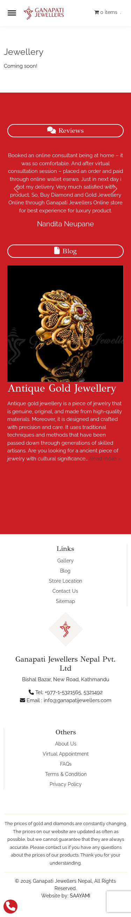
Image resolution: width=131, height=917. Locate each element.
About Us (66, 744)
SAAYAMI (80, 895)
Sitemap (65, 601)
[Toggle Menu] (12, 12)
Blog (65, 571)
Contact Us (65, 591)
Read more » (105, 459)
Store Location (65, 581)
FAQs (66, 764)
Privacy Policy (66, 784)
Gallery (65, 560)
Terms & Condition (66, 774)
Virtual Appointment (66, 754)
